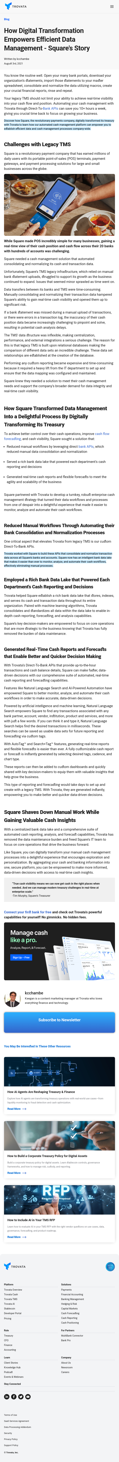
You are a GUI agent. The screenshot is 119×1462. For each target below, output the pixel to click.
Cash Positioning (70, 1322)
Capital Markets (69, 1308)
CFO (6, 1340)
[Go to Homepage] (15, 1266)
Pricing (7, 1318)
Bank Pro (66, 1340)
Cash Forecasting (70, 1313)
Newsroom (67, 1367)
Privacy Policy (11, 1439)
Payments (66, 1289)
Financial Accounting (72, 1294)
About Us (66, 1362)
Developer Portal (12, 1313)
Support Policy (11, 1445)
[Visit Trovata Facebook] (13, 1396)
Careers (65, 1372)
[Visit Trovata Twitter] (21, 1396)
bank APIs (86, 447)
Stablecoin (9, 1308)
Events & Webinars (13, 1377)
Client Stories (11, 1362)
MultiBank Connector (72, 1335)
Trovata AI (9, 1304)
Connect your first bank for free (27, 912)
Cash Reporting (69, 1318)
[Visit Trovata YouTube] (28, 1396)
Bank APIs (50, 108)
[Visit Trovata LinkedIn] (6, 1396)
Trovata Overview (13, 1289)
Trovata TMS (10, 1299)
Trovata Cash (11, 1294)
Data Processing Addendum (17, 1427)
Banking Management (72, 1299)
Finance (8, 1345)
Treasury (8, 1335)
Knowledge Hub (12, 1367)
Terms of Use (10, 1415)
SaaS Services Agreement (16, 1421)
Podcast (8, 1372)
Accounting (10, 1349)
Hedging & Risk (69, 1304)
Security (8, 1433)
